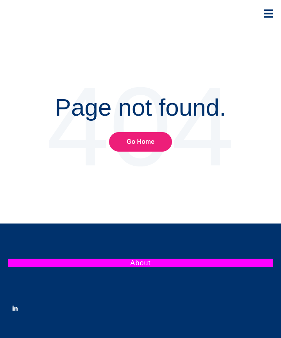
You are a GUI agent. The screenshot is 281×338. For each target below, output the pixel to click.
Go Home (140, 141)
